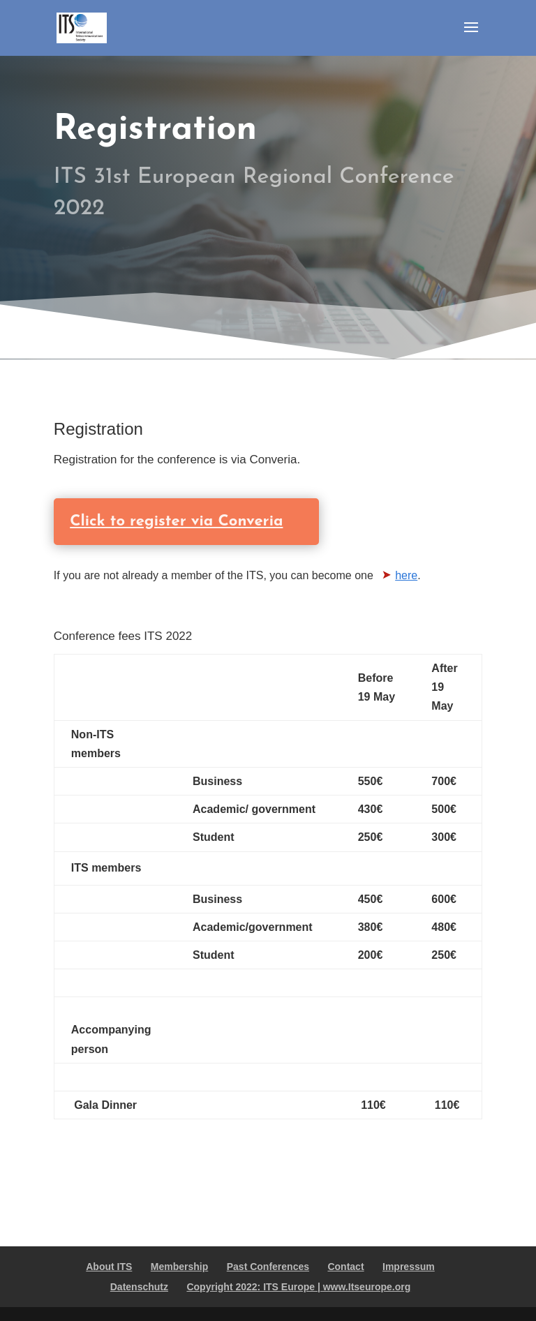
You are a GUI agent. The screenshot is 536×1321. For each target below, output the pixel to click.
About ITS (109, 1266)
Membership (179, 1266)
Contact (345, 1266)
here (406, 575)
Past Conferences (268, 1266)
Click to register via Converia (163, 522)
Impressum (408, 1266)
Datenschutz (139, 1286)
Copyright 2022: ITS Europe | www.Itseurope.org (298, 1286)
